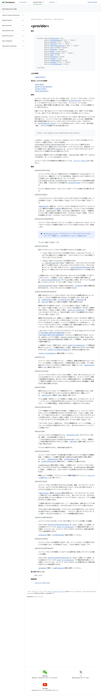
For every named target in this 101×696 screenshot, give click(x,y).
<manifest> (74, 442)
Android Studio (92, 2)
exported (53, 44)
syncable (53, 62)
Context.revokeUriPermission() (59, 350)
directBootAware (55, 40)
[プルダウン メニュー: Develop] (56, 2)
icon (51, 47)
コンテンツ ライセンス (58, 591)
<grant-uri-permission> (43, 87)
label (52, 51)
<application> (40, 77)
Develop (51, 2)
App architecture (9, 9)
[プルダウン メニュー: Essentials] (28, 2)
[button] (11, 15)
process (52, 58)
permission (54, 57)
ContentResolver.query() (47, 123)
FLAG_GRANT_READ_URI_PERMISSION (53, 333)
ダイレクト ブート (51, 233)
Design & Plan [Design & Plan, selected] (37, 2)
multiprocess (54, 53)
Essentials (22, 2)
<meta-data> (39, 84)
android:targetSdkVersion (51, 280)
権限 (74, 475)
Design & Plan (47, 19)
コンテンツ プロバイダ (80, 161)
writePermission (55, 64)
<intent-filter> (41, 89)
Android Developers (36, 19)
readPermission (55, 60)
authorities (54, 38)
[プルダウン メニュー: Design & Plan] (44, 2)
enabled (52, 42)
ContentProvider (75, 101)
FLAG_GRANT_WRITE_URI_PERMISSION (51, 335)
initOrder (53, 49)
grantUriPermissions (57, 46)
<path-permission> (41, 91)
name (51, 55)
